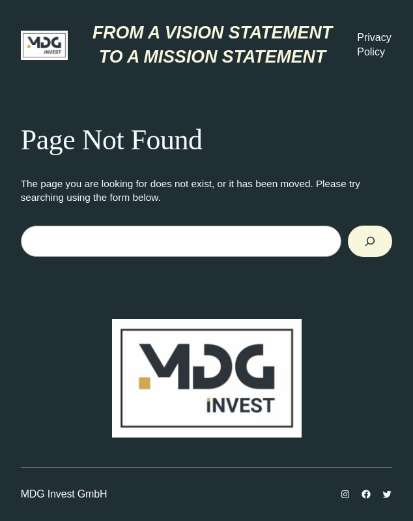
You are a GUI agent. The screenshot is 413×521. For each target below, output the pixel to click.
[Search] (370, 241)
